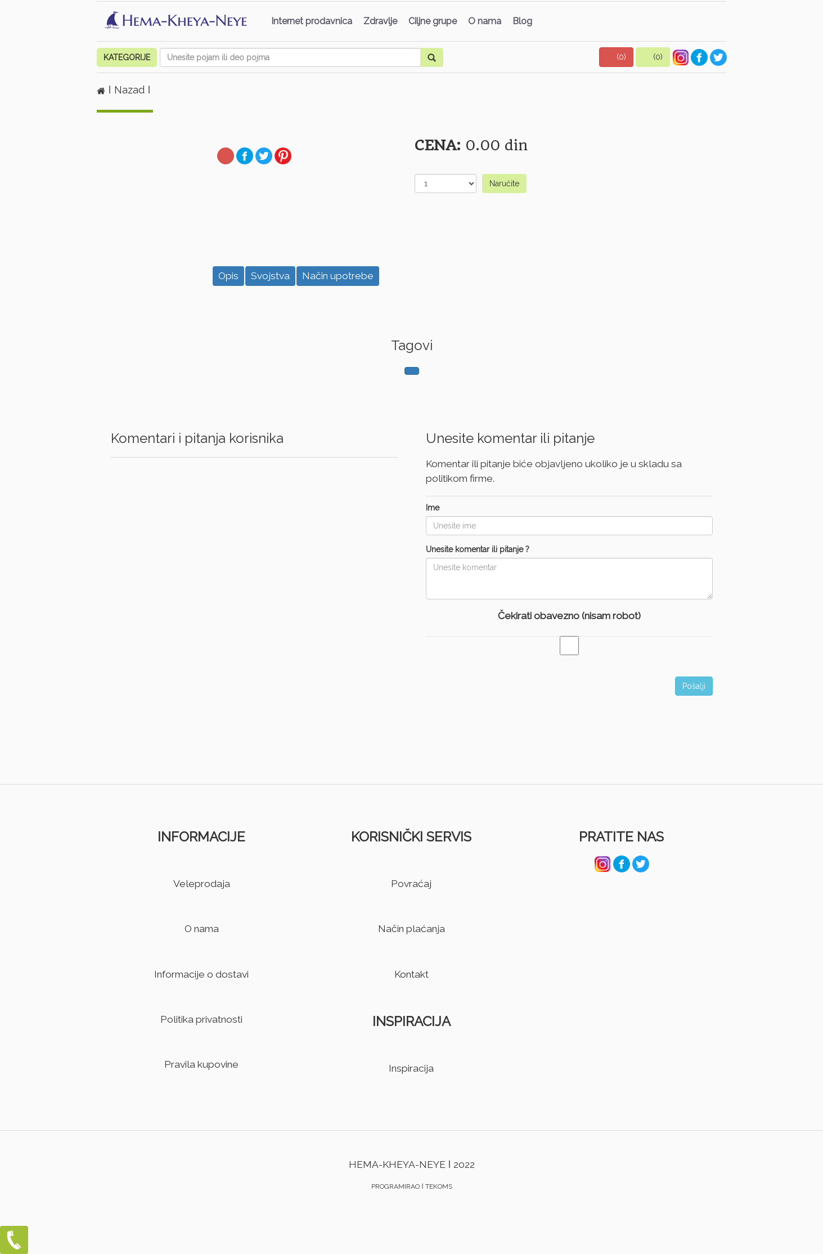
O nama (484, 21)
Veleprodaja (201, 883)
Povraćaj (411, 883)
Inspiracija (411, 1068)
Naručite (504, 183)
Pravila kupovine (201, 1064)
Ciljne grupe (432, 21)
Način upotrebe (338, 275)
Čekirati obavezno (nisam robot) (569, 615)
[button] (616, 57)
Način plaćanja (411, 928)
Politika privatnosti (201, 1019)
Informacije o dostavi (201, 974)
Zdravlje (380, 21)
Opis (228, 275)
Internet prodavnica (311, 21)
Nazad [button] (130, 90)
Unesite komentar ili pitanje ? (477, 549)
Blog (522, 21)
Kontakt (411, 974)
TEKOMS (438, 1186)
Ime (432, 507)
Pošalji (693, 686)
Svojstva (270, 275)
